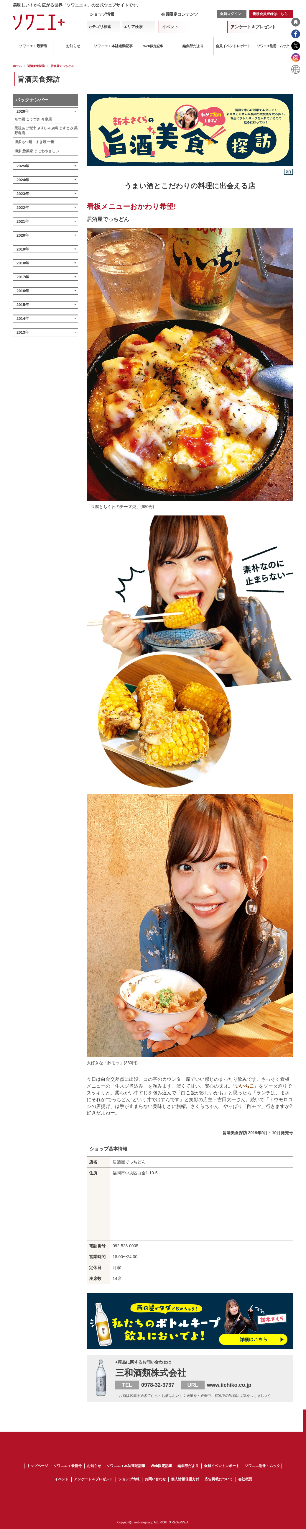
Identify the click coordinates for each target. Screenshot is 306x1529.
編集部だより (188, 1466)
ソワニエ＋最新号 (67, 1466)
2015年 (23, 304)
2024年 (23, 180)
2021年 (23, 221)
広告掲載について (219, 1479)
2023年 (23, 193)
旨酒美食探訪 (36, 66)
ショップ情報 (102, 14)
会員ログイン (230, 14)
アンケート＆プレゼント (253, 26)
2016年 (23, 291)
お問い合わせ (155, 1479)
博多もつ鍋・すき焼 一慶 (34, 142)
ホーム (17, 66)
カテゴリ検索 (99, 26)
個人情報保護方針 (185, 1479)
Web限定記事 (161, 1466)
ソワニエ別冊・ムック (262, 1466)
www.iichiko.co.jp (229, 1385)
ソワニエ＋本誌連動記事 (125, 1466)
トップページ (37, 1466)
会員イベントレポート (221, 1466)
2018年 (23, 263)
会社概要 (245, 1479)
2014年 (23, 318)
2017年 (23, 277)
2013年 (23, 332)
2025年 (23, 166)
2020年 (23, 235)
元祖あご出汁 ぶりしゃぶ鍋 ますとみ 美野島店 (46, 130)
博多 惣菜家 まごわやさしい (36, 151)
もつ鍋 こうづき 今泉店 (33, 119)
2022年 (23, 207)
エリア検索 (133, 26)
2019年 (23, 249)
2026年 (23, 111)
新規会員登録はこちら (270, 14)
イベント (170, 26)
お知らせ (94, 1466)
